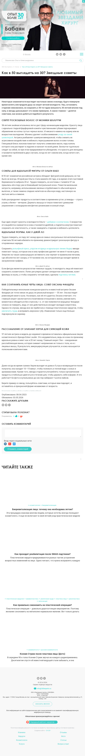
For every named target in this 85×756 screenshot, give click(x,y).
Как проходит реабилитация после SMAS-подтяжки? (43, 554)
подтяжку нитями (67, 274)
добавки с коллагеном (58, 222)
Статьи (63, 740)
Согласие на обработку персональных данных (46, 728)
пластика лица (61, 599)
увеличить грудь (10, 311)
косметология (34, 505)
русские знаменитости (49, 650)
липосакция (42, 601)
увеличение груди (47, 599)
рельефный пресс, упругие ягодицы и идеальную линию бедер (42, 248)
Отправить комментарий (17, 449)
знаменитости (33, 650)
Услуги (21, 744)
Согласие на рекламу (67, 728)
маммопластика (32, 599)
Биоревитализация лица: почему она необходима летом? (42, 509)
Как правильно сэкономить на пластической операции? (42, 605)
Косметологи (21, 740)
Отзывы (63, 732)
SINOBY (48, 730)
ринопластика (74, 599)
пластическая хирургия (15, 599)
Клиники (21, 732)
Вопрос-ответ (63, 744)
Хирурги (21, 736)
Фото (63, 736)
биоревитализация (49, 505)
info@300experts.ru (44, 688)
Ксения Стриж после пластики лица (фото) (42, 653)
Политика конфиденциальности (21, 728)
